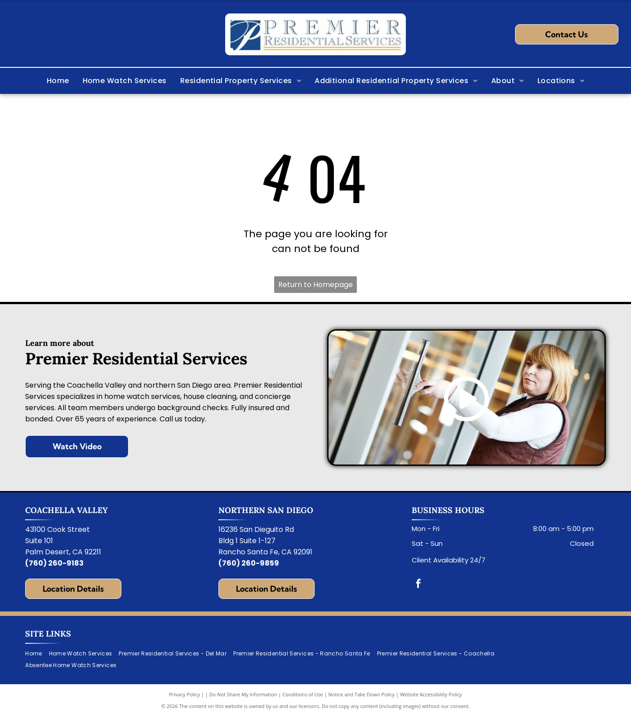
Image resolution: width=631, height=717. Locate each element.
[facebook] (418, 585)
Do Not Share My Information (243, 694)
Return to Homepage (315, 284)
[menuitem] (58, 81)
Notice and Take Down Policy (362, 694)
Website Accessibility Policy (431, 694)
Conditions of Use (302, 694)
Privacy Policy (184, 694)
